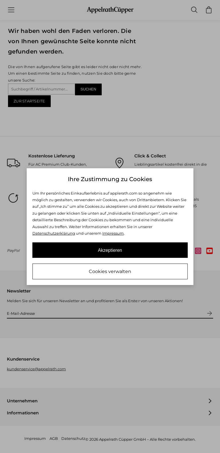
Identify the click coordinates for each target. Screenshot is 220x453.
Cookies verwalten (110, 271)
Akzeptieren (110, 250)
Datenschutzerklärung (53, 233)
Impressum (113, 233)
